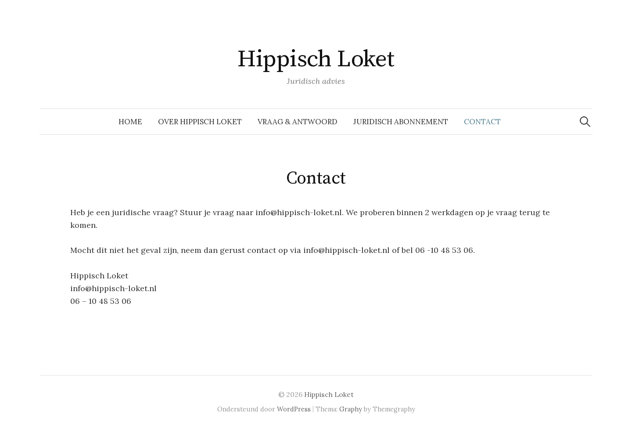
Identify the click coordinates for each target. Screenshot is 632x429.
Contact (482, 121)
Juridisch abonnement (400, 121)
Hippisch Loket (315, 59)
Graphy (350, 409)
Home (130, 121)
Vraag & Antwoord (298, 121)
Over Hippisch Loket (200, 121)
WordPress (294, 409)
